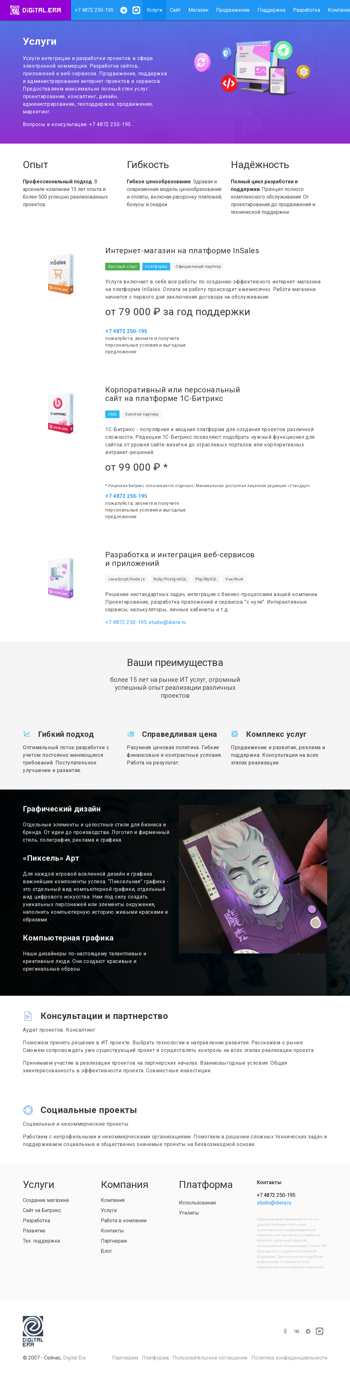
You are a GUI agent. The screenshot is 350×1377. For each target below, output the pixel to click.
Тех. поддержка (41, 1241)
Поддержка (271, 10)
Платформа (155, 1358)
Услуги (154, 10)
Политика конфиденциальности (289, 1358)
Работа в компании (123, 1221)
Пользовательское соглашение (210, 1358)
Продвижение (233, 10)
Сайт (175, 10)
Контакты (112, 1231)
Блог (106, 1251)
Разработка (306, 10)
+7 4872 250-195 (94, 10)
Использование (197, 1203)
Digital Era (74, 1358)
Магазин (198, 10)
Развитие (34, 1231)
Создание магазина (46, 1200)
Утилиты (189, 1213)
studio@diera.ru (167, 622)
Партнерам (114, 1241)
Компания (113, 1200)
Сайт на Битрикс (42, 1210)
